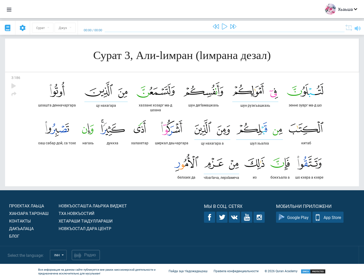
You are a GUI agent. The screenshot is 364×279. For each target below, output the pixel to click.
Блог (14, 236)
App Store (328, 217)
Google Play (294, 217)
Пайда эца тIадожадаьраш (188, 271)
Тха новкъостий (76, 213)
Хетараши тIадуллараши (85, 221)
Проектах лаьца (26, 205)
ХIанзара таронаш (29, 213)
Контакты (20, 221)
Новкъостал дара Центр (85, 228)
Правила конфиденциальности (236, 271)
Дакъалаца (21, 228)
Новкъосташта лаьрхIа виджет (93, 205)
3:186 (15, 77)
